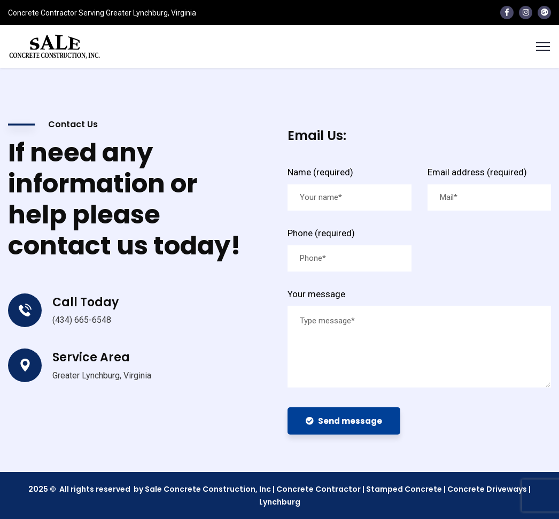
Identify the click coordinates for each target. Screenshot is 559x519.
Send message (344, 421)
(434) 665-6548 (81, 320)
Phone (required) (321, 233)
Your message (316, 294)
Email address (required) (477, 172)
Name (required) (320, 172)
